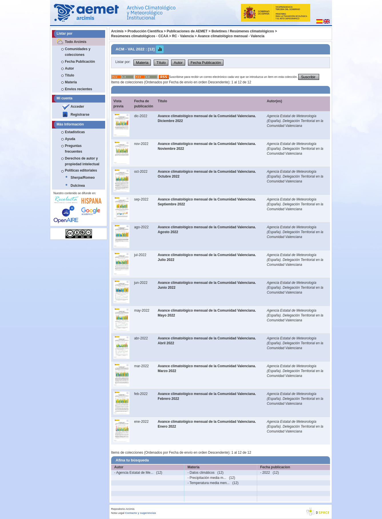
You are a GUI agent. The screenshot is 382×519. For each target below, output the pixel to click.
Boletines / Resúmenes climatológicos (242, 31)
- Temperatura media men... (208, 483)
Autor (69, 68)
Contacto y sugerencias (140, 512)
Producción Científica (145, 31)
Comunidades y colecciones (77, 52)
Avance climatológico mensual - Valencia (231, 36)
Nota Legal (117, 512)
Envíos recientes (78, 89)
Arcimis (117, 31)
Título (69, 75)
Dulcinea (78, 186)
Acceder (77, 107)
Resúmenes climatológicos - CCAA (139, 36)
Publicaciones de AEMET (187, 31)
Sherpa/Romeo (83, 178)
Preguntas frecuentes (73, 149)
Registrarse (80, 115)
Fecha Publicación (80, 62)
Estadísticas (75, 132)
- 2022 (265, 473)
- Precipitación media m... (206, 478)
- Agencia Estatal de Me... (133, 473)
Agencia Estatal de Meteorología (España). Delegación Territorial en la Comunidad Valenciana (295, 121)
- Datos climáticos (201, 473)
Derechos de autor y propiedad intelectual (82, 161)
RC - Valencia (183, 36)
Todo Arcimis (75, 42)
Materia (71, 82)
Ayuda (70, 139)
